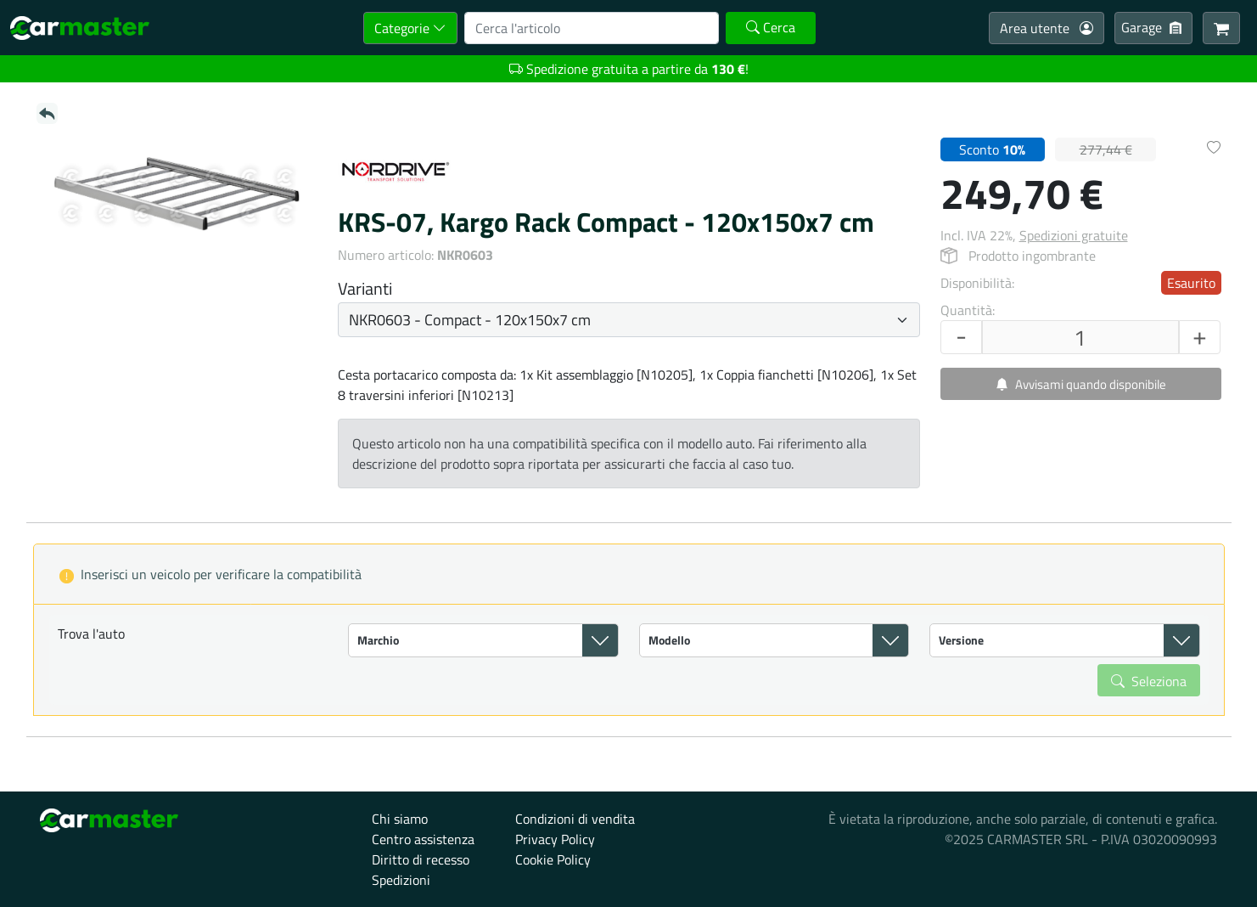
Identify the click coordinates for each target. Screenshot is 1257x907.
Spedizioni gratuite (1073, 235)
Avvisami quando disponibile (1081, 384)
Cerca (770, 27)
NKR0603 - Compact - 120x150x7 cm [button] (470, 319)
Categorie (410, 28)
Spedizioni (401, 880)
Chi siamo (400, 818)
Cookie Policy (553, 859)
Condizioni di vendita (575, 818)
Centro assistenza (423, 839)
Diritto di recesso (420, 859)
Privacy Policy (555, 839)
